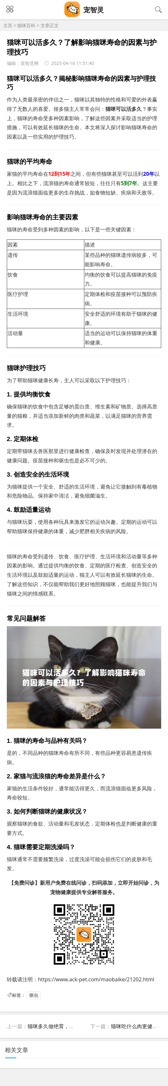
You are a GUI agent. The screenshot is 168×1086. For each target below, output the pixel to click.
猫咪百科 (26, 25)
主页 (7, 25)
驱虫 (33, 995)
